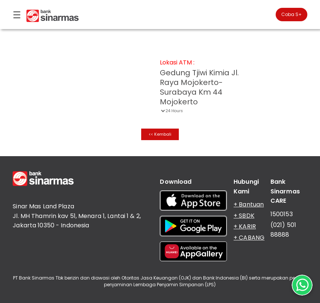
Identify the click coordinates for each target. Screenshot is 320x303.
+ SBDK (244, 215)
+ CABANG (249, 237)
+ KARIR (245, 226)
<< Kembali (160, 134)
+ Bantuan (249, 204)
